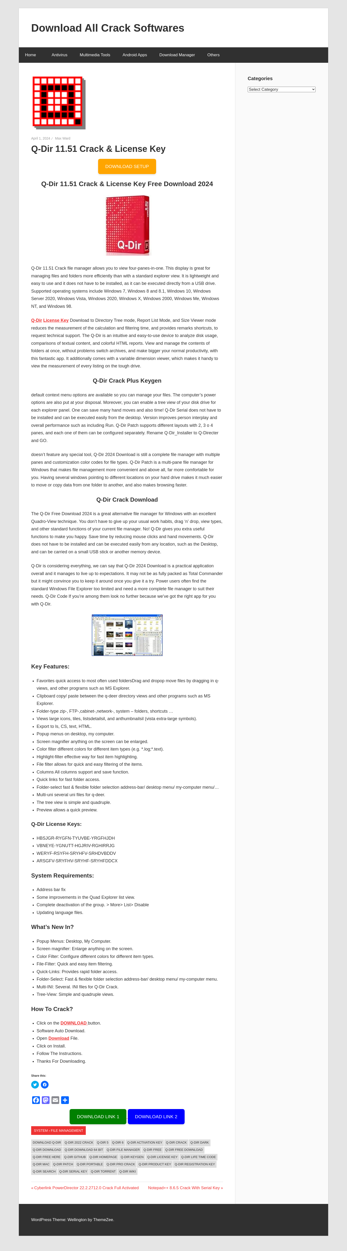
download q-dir (47, 1142)
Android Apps (135, 55)
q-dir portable (90, 1164)
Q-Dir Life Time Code (198, 1157)
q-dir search (44, 1171)
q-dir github (75, 1157)
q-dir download (47, 1150)
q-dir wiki (127, 1171)
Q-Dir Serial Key (73, 1171)
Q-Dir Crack (176, 1142)
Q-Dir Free (153, 1150)
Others (216, 55)
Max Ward (62, 138)
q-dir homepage (103, 1157)
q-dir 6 (118, 1142)
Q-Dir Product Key (155, 1164)
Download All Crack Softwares (107, 28)
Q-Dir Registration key (195, 1164)
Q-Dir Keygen (132, 1157)
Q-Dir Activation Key (144, 1142)
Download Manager (177, 55)
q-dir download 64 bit (84, 1150)
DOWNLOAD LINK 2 (156, 1116)
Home (33, 55)
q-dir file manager (123, 1150)
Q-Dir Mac (41, 1164)
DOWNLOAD (74, 1023)
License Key (56, 320)
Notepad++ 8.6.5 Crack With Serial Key (184, 1188)
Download (59, 1038)
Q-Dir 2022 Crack (79, 1142)
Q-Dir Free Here (47, 1157)
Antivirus (59, 55)
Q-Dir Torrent (103, 1171)
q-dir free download (184, 1150)
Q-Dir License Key (162, 1157)
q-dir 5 (102, 1142)
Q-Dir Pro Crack (121, 1164)
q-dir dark (199, 1142)
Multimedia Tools (95, 55)
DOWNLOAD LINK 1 (98, 1116)
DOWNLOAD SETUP (127, 166)
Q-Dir (36, 320)
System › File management (58, 1130)
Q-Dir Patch (63, 1164)
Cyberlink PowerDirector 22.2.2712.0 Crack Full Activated (86, 1188)
